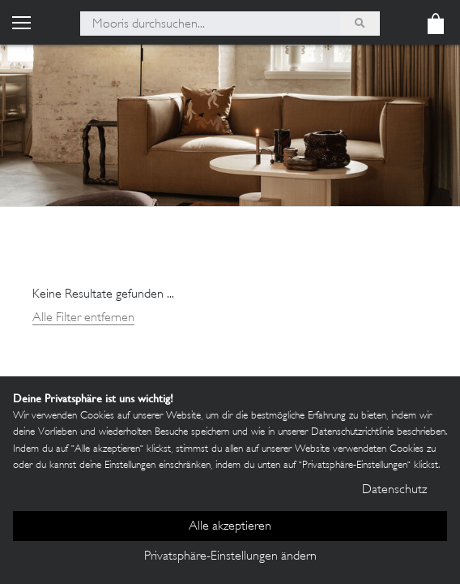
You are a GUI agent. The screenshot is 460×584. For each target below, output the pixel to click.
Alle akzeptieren (230, 527)
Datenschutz (394, 490)
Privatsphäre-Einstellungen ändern (230, 557)
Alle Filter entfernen (83, 318)
